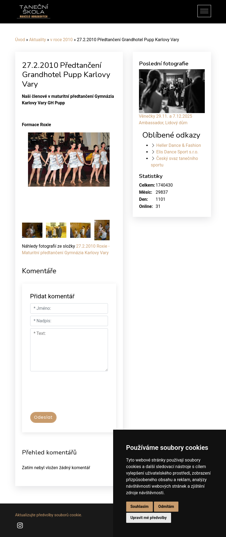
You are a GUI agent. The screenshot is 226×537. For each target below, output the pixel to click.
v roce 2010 (61, 39)
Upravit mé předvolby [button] (149, 517)
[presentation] (71, 394)
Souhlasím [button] (140, 506)
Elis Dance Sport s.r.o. (177, 151)
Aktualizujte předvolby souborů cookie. (48, 515)
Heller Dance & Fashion (178, 145)
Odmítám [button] (166, 506)
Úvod (20, 39)
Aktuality (37, 39)
